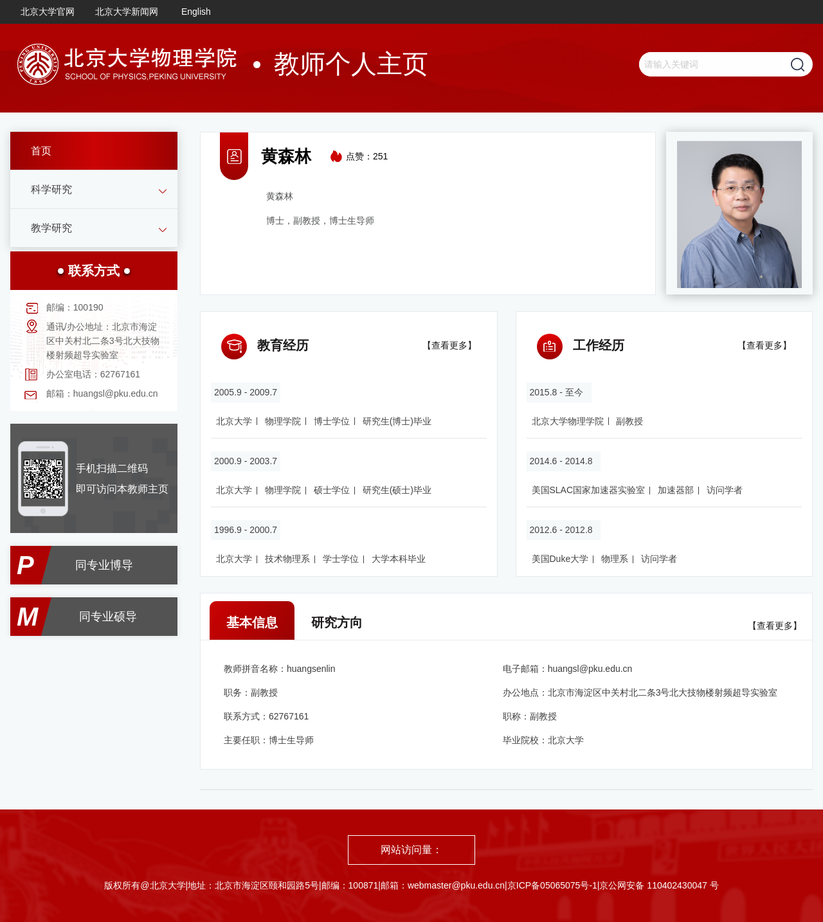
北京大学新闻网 (126, 11)
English (196, 11)
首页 (41, 150)
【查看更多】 (449, 345)
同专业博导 (104, 565)
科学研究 (51, 189)
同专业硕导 (108, 616)
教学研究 (51, 227)
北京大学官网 (48, 11)
